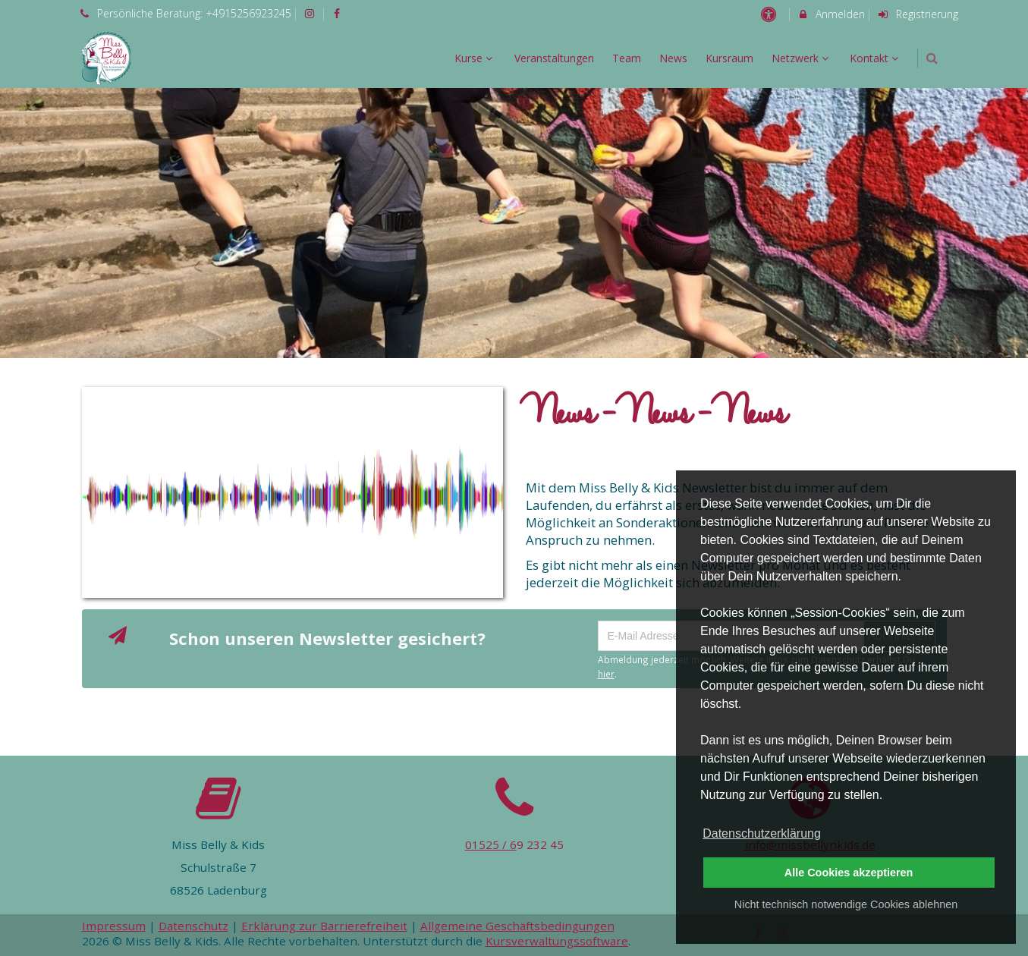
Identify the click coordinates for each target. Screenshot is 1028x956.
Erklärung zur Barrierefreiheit (324, 925)
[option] (514, 223)
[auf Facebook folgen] (339, 13)
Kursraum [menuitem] (729, 58)
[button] (932, 58)
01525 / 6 (491, 844)
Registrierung (917, 14)
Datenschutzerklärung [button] (762, 833)
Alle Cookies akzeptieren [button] (848, 872)
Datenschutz (193, 925)
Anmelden (831, 14)
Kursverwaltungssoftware (557, 940)
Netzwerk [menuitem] (802, 58)
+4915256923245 (248, 13)
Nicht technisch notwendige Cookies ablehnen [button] (845, 904)
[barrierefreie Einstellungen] (770, 14)
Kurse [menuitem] (475, 58)
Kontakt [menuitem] (876, 58)
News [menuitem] (673, 58)
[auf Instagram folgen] (311, 13)
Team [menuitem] (626, 58)
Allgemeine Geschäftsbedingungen (517, 925)
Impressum (114, 925)
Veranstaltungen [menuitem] (554, 58)
